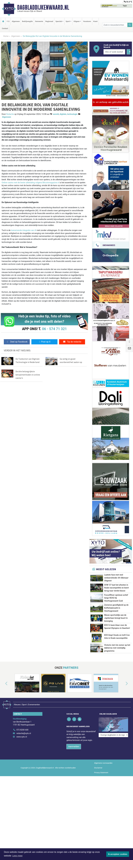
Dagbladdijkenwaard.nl (43, 7)
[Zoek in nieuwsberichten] (114, 25)
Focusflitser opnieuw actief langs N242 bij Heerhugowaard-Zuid (116, 598)
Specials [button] (58, 21)
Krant (95, 21)
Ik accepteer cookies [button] (117, 854)
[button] (3, 726)
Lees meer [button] (17, 856)
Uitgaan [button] (76, 21)
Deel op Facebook (16, 341)
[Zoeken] (129, 25)
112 (8, 21)
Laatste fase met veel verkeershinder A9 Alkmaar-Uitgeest (116, 578)
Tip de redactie (72, 341)
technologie (72, 114)
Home (6, 36)
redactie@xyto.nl (23, 772)
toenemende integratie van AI (23, 230)
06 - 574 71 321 (54, 329)
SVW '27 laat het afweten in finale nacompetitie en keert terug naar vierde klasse (116, 588)
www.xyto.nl (21, 775)
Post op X (44, 341)
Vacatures (87, 21)
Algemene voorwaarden (103, 802)
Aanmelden (73, 785)
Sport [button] (68, 21)
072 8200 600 (22, 768)
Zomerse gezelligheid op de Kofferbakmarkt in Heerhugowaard (116, 608)
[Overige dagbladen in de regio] (113, 762)
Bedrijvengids (27, 21)
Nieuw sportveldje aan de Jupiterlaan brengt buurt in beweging (116, 618)
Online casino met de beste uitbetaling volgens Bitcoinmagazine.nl (30, 182)
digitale (63, 114)
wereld (56, 114)
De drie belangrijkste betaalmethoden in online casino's (27, 374)
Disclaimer (98, 806)
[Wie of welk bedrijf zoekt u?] (114, 51)
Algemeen (16, 21)
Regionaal (49, 21)
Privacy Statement (101, 811)
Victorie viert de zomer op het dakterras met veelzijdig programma (117, 675)
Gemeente (39, 21)
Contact (5, 28)
